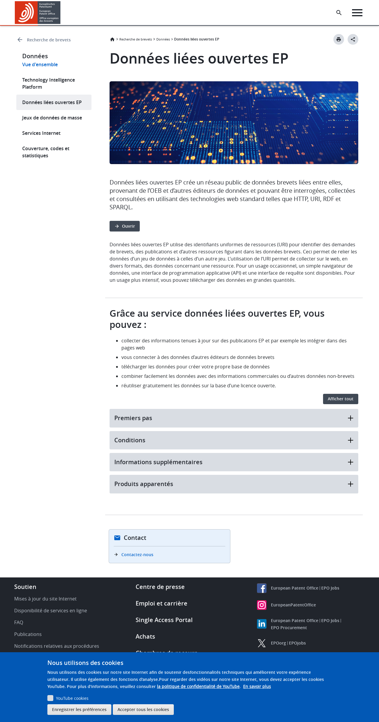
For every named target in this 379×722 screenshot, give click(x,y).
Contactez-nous (137, 554)
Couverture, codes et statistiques (45, 152)
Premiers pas (234, 418)
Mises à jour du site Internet (45, 598)
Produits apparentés (234, 484)
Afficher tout (341, 399)
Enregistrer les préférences (79, 709)
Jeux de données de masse (52, 117)
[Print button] (338, 39)
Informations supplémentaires (234, 462)
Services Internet (41, 133)
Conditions (234, 440)
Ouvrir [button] (128, 226)
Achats (145, 636)
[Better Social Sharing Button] (353, 39)
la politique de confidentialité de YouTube (198, 686)
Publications (28, 634)
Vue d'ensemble (40, 64)
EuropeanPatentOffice (293, 605)
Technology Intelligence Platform (48, 83)
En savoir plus (257, 686)
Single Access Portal (164, 620)
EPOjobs (297, 643)
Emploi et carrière (161, 603)
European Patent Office (294, 588)
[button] (61, 13)
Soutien (25, 587)
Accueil (112, 39)
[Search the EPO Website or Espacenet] (339, 12)
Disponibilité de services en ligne (50, 610)
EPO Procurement (289, 627)
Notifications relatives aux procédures (56, 646)
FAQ (18, 622)
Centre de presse (160, 587)
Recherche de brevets (49, 40)
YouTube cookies (72, 698)
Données (163, 39)
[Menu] (357, 12)
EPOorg (278, 643)
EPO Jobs (330, 588)
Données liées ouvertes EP (52, 102)
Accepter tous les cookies (143, 709)
